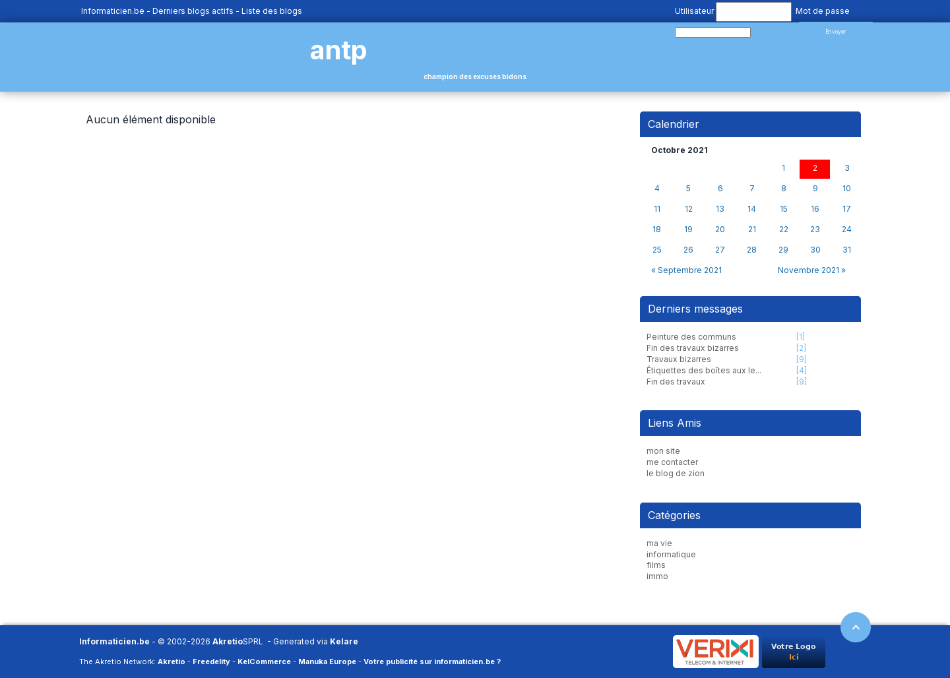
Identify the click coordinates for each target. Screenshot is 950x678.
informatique (671, 554)
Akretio (227, 641)
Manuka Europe (327, 661)
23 (815, 229)
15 (784, 209)
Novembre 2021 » (812, 270)
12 (689, 209)
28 (752, 250)
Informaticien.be (112, 11)
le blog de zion (676, 473)
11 (657, 209)
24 (847, 229)
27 (720, 250)
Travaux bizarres (679, 359)
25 (657, 250)
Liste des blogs (271, 11)
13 (720, 209)
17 (846, 209)
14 (751, 209)
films (656, 565)
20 (720, 229)
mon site (663, 451)
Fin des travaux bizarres (693, 348)
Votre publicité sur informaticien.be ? (432, 661)
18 (656, 229)
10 (846, 188)
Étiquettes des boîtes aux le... (704, 370)
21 (752, 229)
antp (338, 50)
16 (815, 209)
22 (783, 229)
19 (688, 229)
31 (846, 250)
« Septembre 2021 (686, 270)
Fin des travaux (676, 381)
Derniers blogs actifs (193, 11)
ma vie (659, 543)
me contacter (672, 462)
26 (688, 250)
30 (815, 250)
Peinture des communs (691, 337)
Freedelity (211, 661)
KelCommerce (264, 661)
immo (657, 576)
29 (783, 250)
